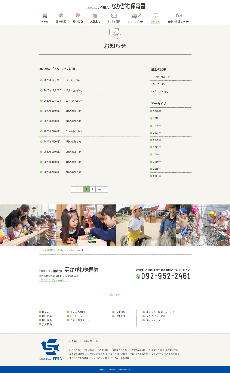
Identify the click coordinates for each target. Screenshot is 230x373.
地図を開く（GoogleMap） (53, 280)
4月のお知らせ (161, 91)
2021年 (157, 147)
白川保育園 (74, 349)
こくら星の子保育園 (117, 354)
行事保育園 (89, 349)
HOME (45, 19)
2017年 (157, 176)
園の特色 (78, 19)
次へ (100, 189)
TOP (115, 295)
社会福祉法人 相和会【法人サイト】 (86, 341)
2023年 (157, 133)
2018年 (157, 169)
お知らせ (155, 19)
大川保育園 (103, 349)
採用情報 (120, 312)
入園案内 (95, 19)
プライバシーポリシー (158, 316)
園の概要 (61, 19)
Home (45, 312)
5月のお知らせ (161, 84)
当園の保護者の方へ (178, 19)
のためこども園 (138, 349)
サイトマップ (153, 320)
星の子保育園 (171, 349)
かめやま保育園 (76, 354)
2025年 (157, 118)
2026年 (157, 111)
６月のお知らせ (161, 77)
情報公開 (120, 316)
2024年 (157, 125)
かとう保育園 (155, 349)
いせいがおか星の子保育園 (164, 354)
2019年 (157, 161)
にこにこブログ (135, 19)
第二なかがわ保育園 (78, 358)
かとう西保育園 (99, 358)
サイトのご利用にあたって (160, 312)
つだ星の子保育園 (139, 354)
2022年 (157, 140)
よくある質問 (114, 19)
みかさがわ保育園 (96, 354)
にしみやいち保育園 (119, 358)
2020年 (157, 154)
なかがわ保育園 (119, 349)
